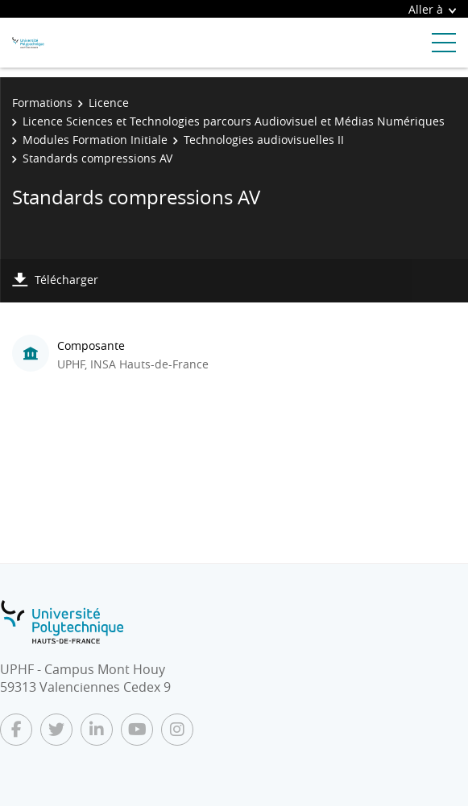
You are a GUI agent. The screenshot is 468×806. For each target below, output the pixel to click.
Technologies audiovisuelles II (264, 139)
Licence (109, 102)
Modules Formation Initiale (95, 139)
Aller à (432, 9)
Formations (42, 102)
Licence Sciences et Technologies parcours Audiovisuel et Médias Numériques (234, 121)
